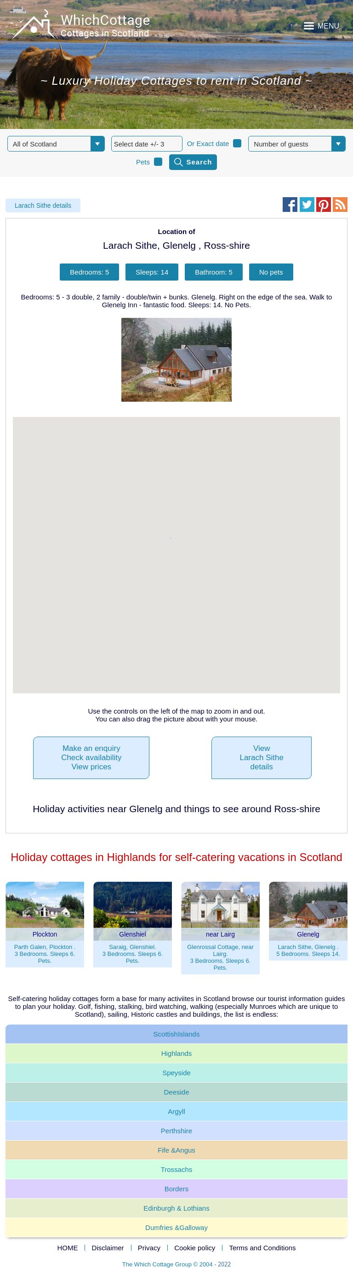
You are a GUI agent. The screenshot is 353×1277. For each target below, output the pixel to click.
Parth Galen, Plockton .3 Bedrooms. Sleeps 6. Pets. (45, 953)
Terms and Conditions (262, 1248)
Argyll (176, 1111)
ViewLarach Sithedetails (261, 757)
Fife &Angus (176, 1150)
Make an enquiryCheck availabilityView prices (91, 757)
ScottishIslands (177, 1034)
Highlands (176, 1053)
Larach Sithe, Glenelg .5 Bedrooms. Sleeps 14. (308, 950)
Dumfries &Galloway (176, 1227)
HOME (67, 1248)
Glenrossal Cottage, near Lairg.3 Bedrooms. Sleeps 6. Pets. (220, 957)
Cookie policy (194, 1248)
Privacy (149, 1248)
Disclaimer (108, 1248)
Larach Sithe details (43, 205)
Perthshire (176, 1131)
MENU (328, 26)
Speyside (176, 1073)
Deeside (176, 1092)
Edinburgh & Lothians (176, 1208)
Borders (177, 1189)
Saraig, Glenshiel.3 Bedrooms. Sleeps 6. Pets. (132, 953)
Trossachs (177, 1169)
